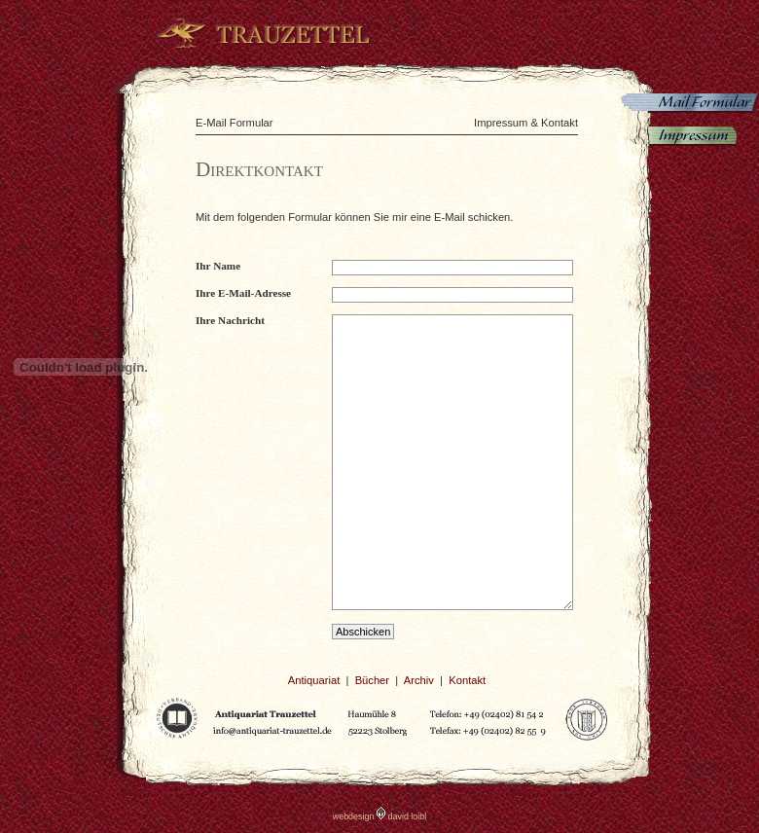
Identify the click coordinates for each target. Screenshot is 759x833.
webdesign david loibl (380, 816)
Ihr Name (218, 266)
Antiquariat (314, 680)
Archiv (419, 680)
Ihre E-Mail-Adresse (243, 293)
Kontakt (467, 680)
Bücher (372, 680)
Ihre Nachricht (230, 320)
